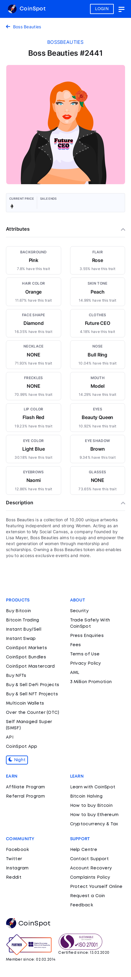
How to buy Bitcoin (91, 805)
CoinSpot (26, 8)
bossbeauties (65, 42)
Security (79, 611)
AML (75, 672)
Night (17, 760)
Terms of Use (85, 654)
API (9, 737)
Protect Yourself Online (96, 886)
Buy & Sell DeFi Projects (32, 685)
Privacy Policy (85, 663)
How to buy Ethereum (94, 815)
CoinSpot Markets (26, 648)
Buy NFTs (16, 675)
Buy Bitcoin (18, 611)
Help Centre (83, 850)
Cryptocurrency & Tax (94, 824)
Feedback (81, 905)
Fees (75, 645)
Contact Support (89, 859)
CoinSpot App (21, 746)
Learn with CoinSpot (93, 787)
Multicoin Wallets (25, 703)
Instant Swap (21, 639)
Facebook (17, 850)
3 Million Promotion (91, 682)
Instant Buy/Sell (23, 629)
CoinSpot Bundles (26, 657)
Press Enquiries (87, 636)
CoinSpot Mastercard (30, 666)
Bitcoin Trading (22, 620)
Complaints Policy (90, 877)
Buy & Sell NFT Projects (32, 694)
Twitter (14, 859)
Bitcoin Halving (86, 796)
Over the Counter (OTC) (32, 712)
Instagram (17, 868)
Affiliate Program (25, 787)
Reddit (13, 877)
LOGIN (102, 9)
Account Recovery (91, 868)
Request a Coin (87, 896)
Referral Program (25, 796)
